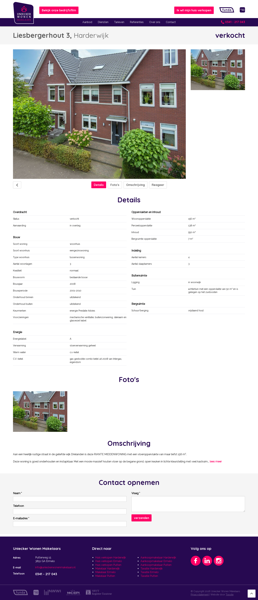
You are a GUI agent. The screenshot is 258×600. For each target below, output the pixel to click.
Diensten (103, 22)
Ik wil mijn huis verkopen (194, 10)
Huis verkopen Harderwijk (110, 557)
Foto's (114, 185)
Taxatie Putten (149, 575)
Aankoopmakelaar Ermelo (156, 561)
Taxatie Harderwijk (152, 568)
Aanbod (87, 22)
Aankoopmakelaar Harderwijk (158, 557)
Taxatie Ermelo (150, 572)
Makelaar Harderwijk (107, 568)
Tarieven (119, 22)
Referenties (137, 22)
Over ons (154, 22)
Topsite (229, 594)
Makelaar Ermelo (105, 572)
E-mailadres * (21, 518)
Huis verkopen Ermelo (108, 561)
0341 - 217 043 (233, 22)
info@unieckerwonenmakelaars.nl (55, 567)
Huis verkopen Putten (108, 564)
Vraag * (135, 493)
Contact (171, 22)
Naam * (17, 493)
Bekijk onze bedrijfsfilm (59, 10)
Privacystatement (200, 594)
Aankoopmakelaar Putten (156, 564)
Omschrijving (135, 185)
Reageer (158, 185)
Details (99, 185)
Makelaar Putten (105, 575)
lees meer (216, 461)
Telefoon (18, 505)
